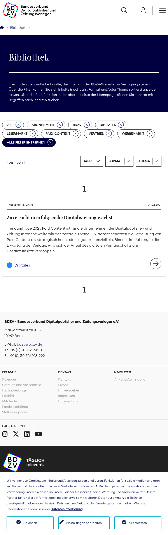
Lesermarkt (21, 133)
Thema (144, 161)
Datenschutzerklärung (67, 509)
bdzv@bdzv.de (29, 344)
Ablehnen (30, 523)
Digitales (112, 125)
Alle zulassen (138, 523)
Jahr (87, 161)
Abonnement (47, 125)
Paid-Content (62, 133)
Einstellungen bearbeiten (84, 523)
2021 (14, 125)
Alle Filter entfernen (30, 142)
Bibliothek (18, 28)
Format (115, 161)
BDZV (81, 125)
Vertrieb (100, 133)
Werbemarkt (137, 133)
